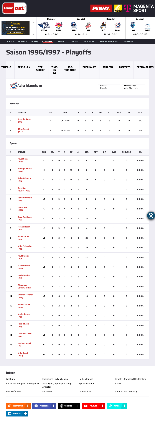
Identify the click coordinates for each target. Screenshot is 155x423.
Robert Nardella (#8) (25, 199)
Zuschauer (89, 67)
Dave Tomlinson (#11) (25, 219)
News (61, 41)
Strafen (107, 67)
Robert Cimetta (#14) (24, 180)
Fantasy (128, 41)
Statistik (47, 41)
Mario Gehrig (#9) (24, 316)
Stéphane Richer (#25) (25, 296)
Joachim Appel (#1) (24, 121)
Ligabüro (10, 379)
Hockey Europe (86, 379)
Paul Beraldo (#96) (23, 257)
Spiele (10, 41)
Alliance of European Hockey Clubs (22, 383)
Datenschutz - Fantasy (126, 391)
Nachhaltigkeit (109, 41)
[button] (34, 33)
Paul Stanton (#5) (24, 238)
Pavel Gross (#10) (23, 160)
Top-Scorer (40, 68)
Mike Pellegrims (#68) (25, 248)
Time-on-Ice (54, 70)
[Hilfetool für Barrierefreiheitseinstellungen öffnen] (151, 215)
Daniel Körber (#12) (24, 277)
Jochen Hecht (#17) (24, 228)
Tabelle (22, 41)
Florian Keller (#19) (24, 306)
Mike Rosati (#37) (23, 130)
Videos (34, 41)
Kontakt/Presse (13, 391)
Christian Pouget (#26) (24, 189)
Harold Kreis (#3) (23, 325)
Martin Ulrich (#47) (24, 267)
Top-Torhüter (70, 68)
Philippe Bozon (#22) (25, 170)
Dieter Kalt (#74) (23, 209)
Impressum (47, 391)
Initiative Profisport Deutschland (130, 379)
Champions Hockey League (55, 379)
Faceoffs (124, 67)
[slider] (96, 28)
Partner (118, 383)
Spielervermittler (87, 383)
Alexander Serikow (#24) (24, 286)
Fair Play (89, 41)
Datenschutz (85, 391)
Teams (74, 41)
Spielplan (24, 67)
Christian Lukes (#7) (25, 335)
